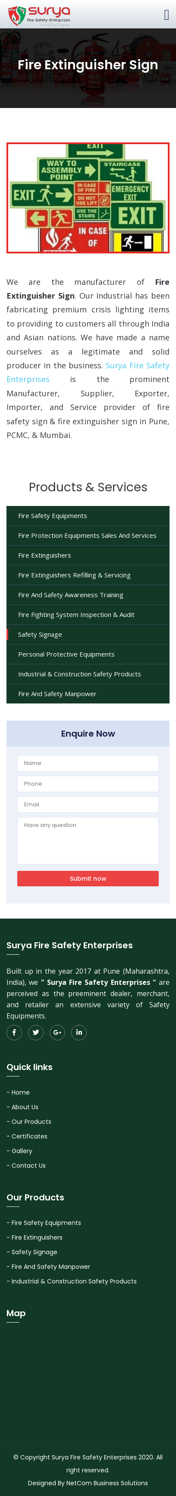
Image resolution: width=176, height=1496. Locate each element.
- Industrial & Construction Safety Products (71, 1281)
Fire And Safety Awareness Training (70, 594)
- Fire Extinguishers (34, 1237)
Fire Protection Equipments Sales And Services (87, 535)
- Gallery (19, 1151)
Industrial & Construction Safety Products (79, 673)
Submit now (88, 878)
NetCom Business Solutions (107, 1483)
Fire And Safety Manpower (57, 693)
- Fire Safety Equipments (43, 1222)
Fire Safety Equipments (52, 515)
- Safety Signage (31, 1252)
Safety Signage (40, 634)
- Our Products (28, 1121)
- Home (18, 1092)
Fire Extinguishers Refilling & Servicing (74, 575)
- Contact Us (26, 1165)
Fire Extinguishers (44, 555)
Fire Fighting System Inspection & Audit (76, 614)
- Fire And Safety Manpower (48, 1266)
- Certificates (26, 1136)
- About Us (22, 1107)
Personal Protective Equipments (66, 654)
